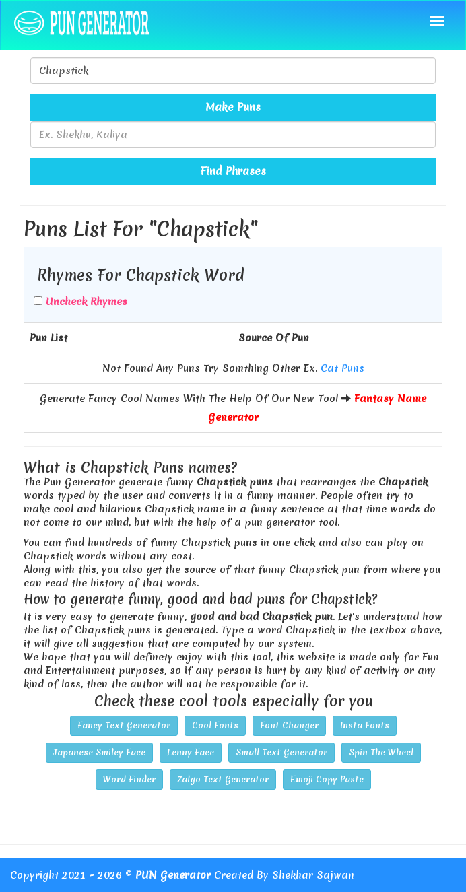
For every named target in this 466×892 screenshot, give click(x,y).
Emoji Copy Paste (327, 779)
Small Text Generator (281, 752)
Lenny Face (190, 752)
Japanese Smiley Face (99, 752)
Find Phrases (233, 171)
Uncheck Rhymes (86, 301)
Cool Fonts (215, 725)
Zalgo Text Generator (223, 779)
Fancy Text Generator (123, 725)
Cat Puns (342, 368)
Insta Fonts (364, 725)
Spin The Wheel (381, 752)
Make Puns (233, 107)
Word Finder (129, 779)
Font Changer (289, 725)
